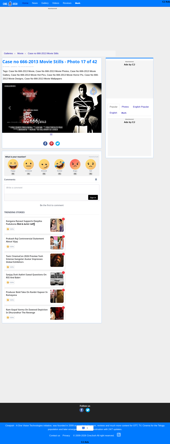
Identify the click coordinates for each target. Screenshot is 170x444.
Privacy (66, 435)
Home (25, 3)
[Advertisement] (52, 32)
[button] (9, 108)
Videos (55, 3)
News (35, 3)
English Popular (141, 107)
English (113, 113)
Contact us (54, 435)
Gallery (45, 3)
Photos (125, 107)
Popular (114, 107)
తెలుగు (123, 113)
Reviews (67, 3)
